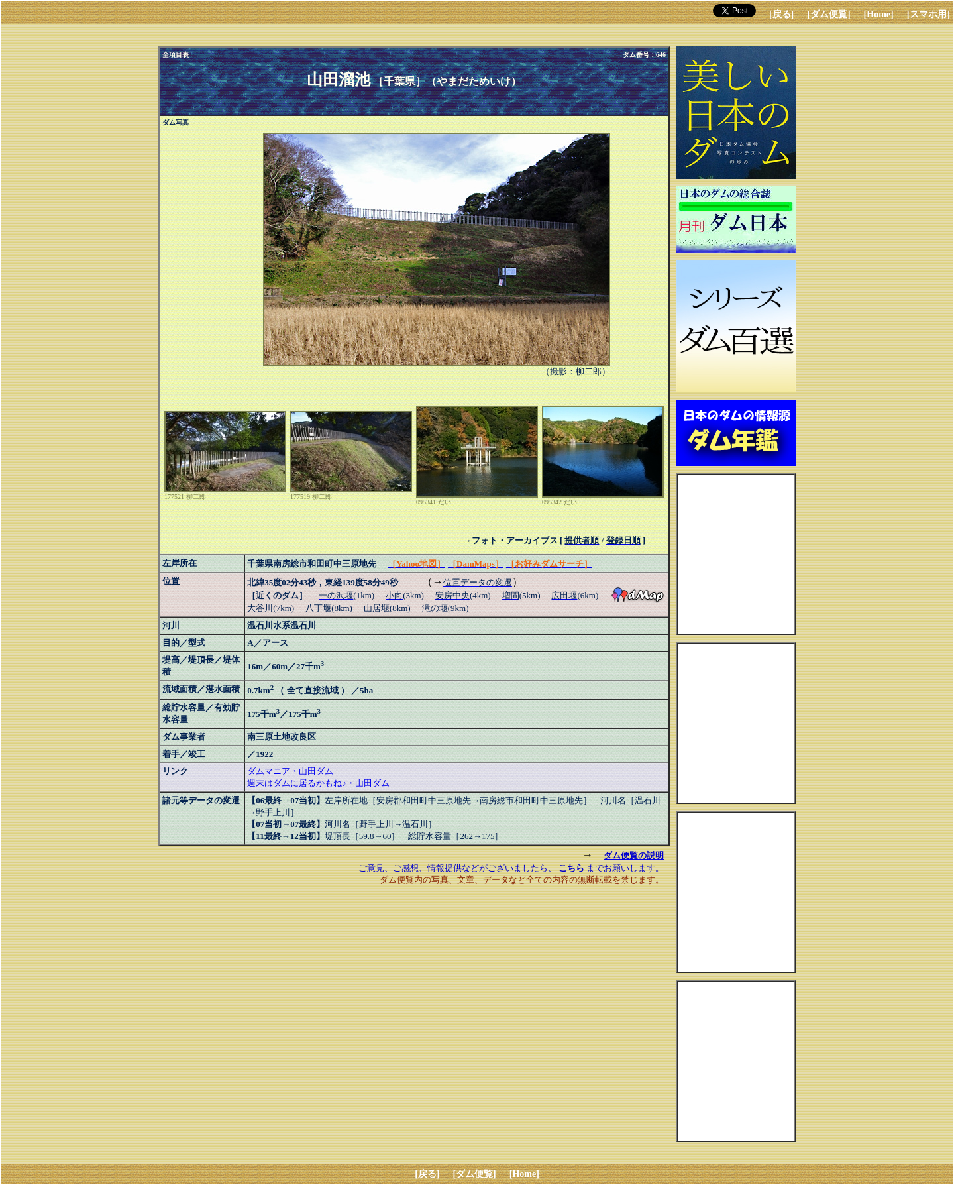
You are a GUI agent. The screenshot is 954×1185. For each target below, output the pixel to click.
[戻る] (781, 14)
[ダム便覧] (828, 14)
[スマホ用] (928, 14)
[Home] (879, 14)
